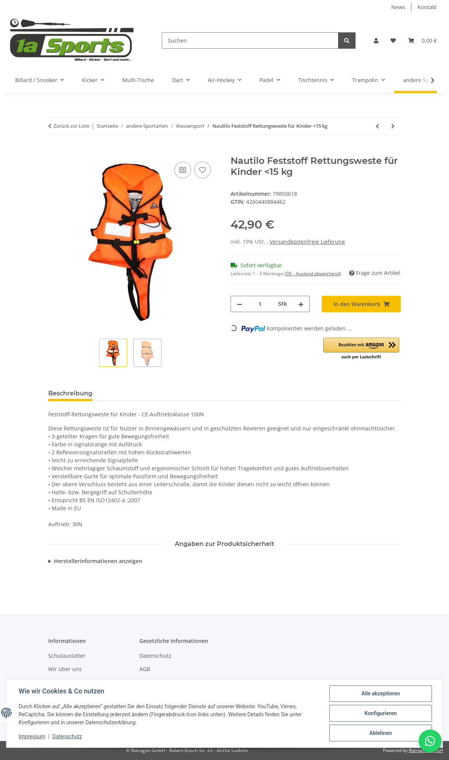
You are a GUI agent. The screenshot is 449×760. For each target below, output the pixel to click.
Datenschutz (67, 736)
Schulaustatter (66, 655)
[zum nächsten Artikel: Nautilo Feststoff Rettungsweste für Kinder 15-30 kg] (393, 126)
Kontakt (427, 7)
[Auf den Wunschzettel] (202, 170)
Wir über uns (65, 669)
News (398, 7)
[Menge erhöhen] (300, 304)
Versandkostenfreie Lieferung (307, 241)
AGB (144, 669)
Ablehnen (380, 733)
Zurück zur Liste (71, 125)
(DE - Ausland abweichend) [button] (313, 273)
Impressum (32, 736)
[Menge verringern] (239, 304)
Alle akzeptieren (380, 693)
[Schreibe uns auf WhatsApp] (430, 741)
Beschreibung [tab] (70, 393)
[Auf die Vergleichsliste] (182, 170)
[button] (376, 40)
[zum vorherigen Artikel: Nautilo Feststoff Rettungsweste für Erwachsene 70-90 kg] (377, 126)
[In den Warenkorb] (54, 151)
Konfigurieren (380, 713)
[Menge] (260, 304)
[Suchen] (250, 40)
